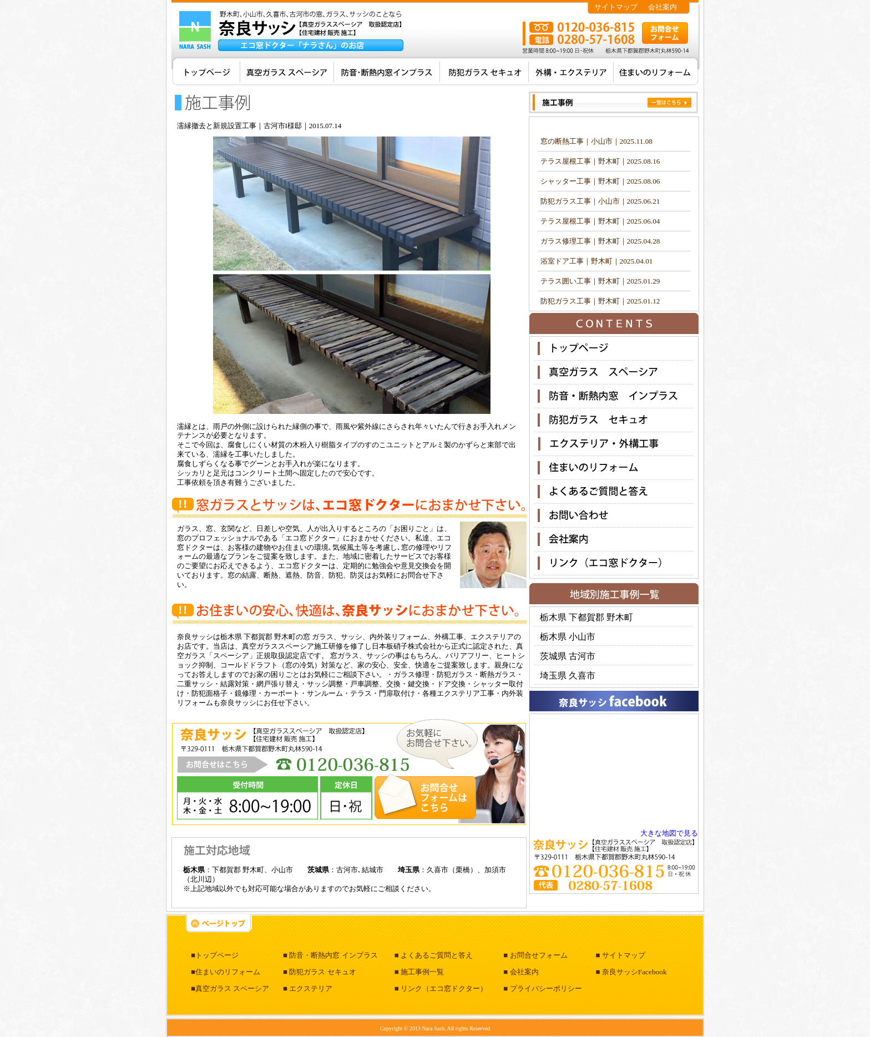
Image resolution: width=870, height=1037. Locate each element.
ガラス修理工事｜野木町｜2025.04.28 (600, 241)
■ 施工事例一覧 (419, 972)
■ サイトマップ (620, 955)
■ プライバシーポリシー (542, 988)
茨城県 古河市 (567, 656)
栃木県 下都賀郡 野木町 (586, 617)
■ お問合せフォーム (535, 955)
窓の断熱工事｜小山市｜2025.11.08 (596, 141)
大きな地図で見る (669, 833)
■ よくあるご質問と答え (433, 955)
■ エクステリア (307, 988)
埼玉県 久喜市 (567, 675)
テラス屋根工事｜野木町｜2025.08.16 (600, 161)
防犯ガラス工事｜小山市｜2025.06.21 (600, 201)
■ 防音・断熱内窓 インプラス (330, 955)
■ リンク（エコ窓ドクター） (440, 988)
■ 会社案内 (520, 972)
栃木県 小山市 (567, 636)
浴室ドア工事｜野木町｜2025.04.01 (596, 261)
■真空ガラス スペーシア (230, 988)
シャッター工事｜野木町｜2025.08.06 (600, 181)
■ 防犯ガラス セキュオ (319, 972)
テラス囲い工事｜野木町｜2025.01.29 (600, 281)
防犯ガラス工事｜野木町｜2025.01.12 (600, 301)
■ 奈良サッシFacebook (630, 972)
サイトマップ (616, 7)
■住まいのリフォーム (225, 972)
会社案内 (662, 7)
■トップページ (215, 955)
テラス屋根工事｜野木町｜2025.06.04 (600, 221)
